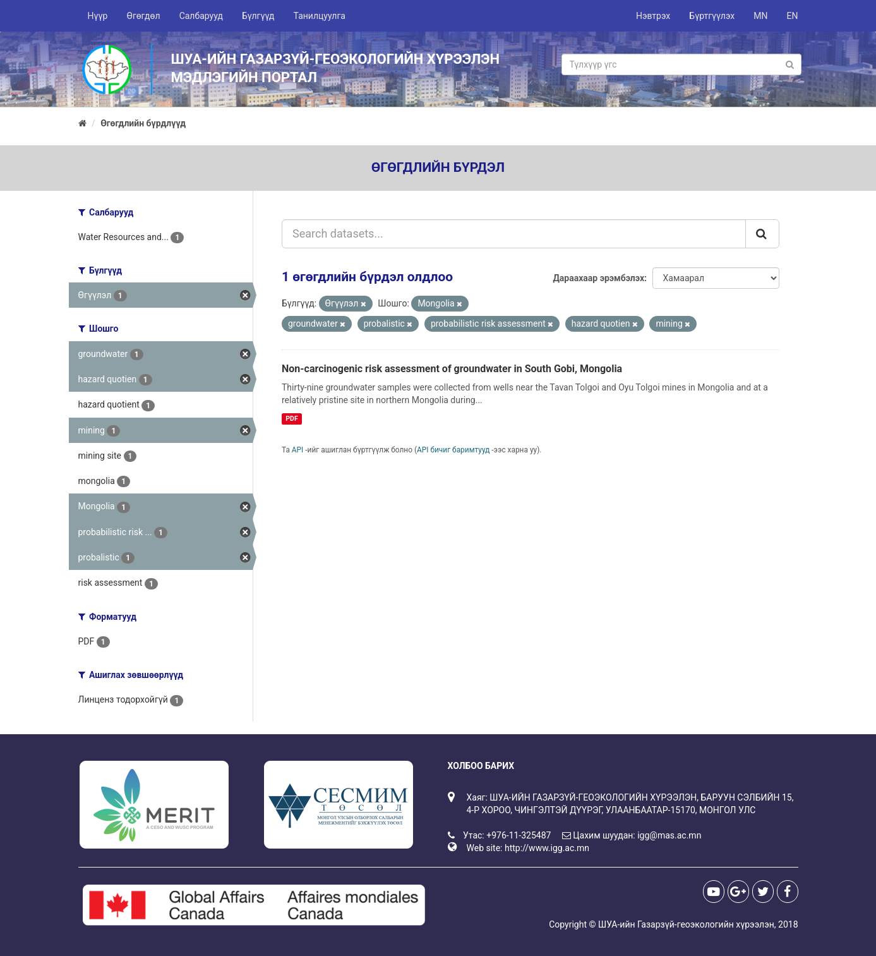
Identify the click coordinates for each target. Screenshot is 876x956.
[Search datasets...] (514, 233)
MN (760, 16)
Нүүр (98, 16)
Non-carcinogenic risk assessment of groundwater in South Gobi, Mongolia (452, 369)
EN (792, 16)
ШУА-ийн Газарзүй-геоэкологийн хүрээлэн (686, 924)
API (298, 449)
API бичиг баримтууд (453, 449)
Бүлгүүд (258, 16)
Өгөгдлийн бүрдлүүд (143, 123)
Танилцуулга (319, 16)
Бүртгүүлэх (712, 16)
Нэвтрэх (653, 16)
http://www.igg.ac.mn (547, 848)
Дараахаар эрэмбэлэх (598, 278)
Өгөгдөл (143, 16)
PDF (291, 418)
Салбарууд (201, 16)
